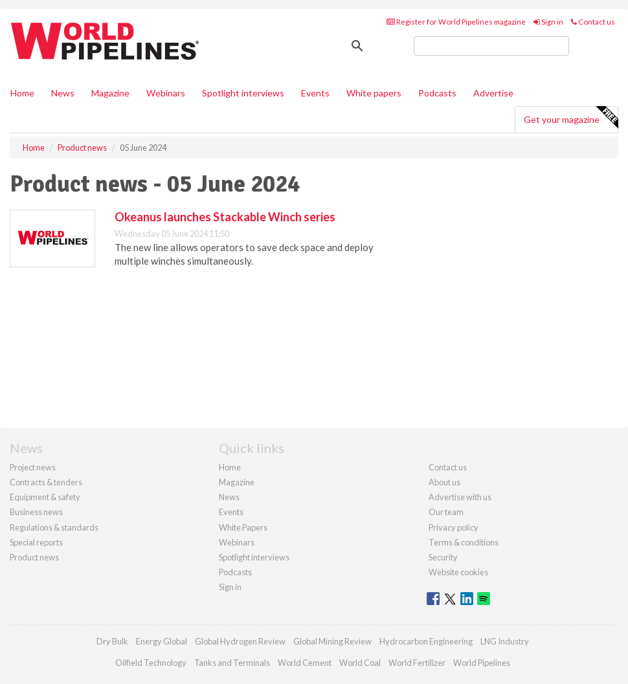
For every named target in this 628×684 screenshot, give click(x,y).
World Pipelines (481, 662)
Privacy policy (453, 527)
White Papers (243, 527)
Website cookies (458, 572)
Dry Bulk (112, 641)
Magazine (110, 92)
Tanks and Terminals (232, 662)
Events (315, 92)
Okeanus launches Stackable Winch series (225, 217)
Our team (446, 512)
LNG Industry (504, 641)
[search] (491, 46)
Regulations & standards (54, 527)
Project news (33, 467)
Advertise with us (460, 497)
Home (22, 92)
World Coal (360, 662)
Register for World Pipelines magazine (456, 21)
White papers (373, 92)
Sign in (548, 21)
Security (443, 557)
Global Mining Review (332, 641)
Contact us (593, 21)
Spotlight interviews (243, 92)
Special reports (36, 542)
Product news (34, 557)
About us (444, 482)
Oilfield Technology (150, 662)
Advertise (493, 92)
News (229, 497)
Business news (36, 512)
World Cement (304, 662)
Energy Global (161, 641)
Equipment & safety (45, 497)
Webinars (165, 92)
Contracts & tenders (46, 482)
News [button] (62, 92)
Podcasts (437, 92)
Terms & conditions (464, 542)
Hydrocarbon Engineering (426, 641)
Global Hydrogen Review (240, 641)
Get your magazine (571, 118)
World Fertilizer (416, 662)
